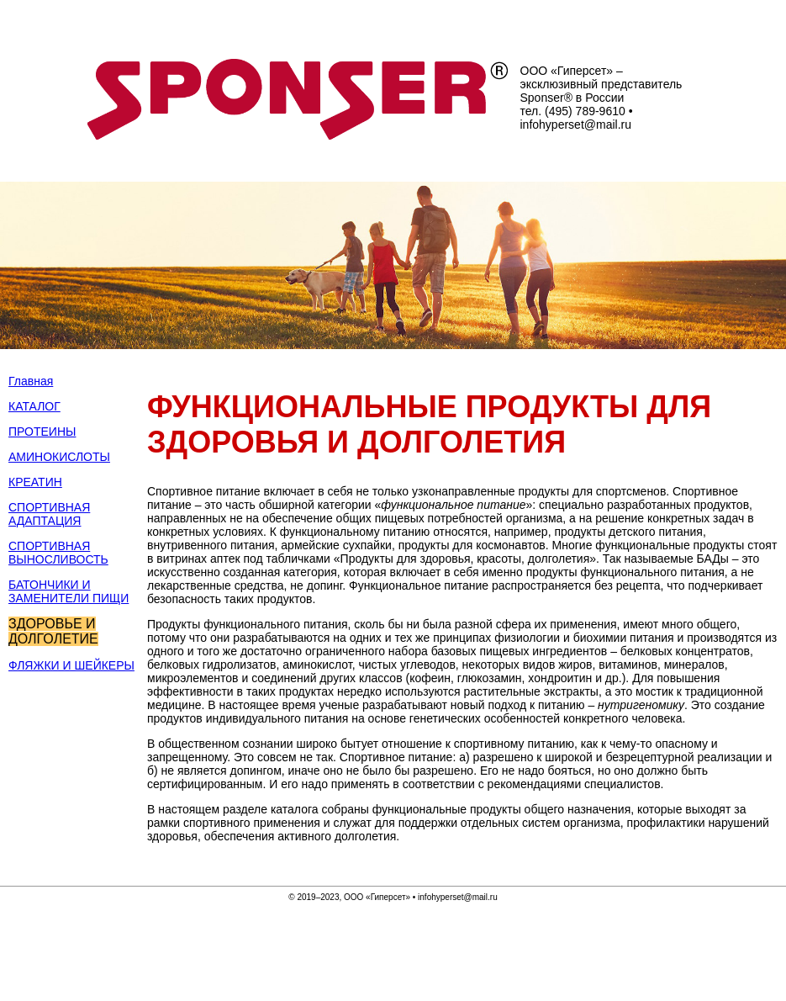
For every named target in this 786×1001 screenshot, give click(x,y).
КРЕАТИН (35, 482)
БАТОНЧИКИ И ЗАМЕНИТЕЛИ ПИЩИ (68, 591)
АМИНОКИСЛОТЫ (59, 456)
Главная (30, 381)
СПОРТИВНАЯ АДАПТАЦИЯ (49, 513)
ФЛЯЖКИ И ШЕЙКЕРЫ (71, 665)
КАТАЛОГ (34, 406)
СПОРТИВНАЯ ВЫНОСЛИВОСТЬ (58, 552)
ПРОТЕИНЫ (42, 431)
